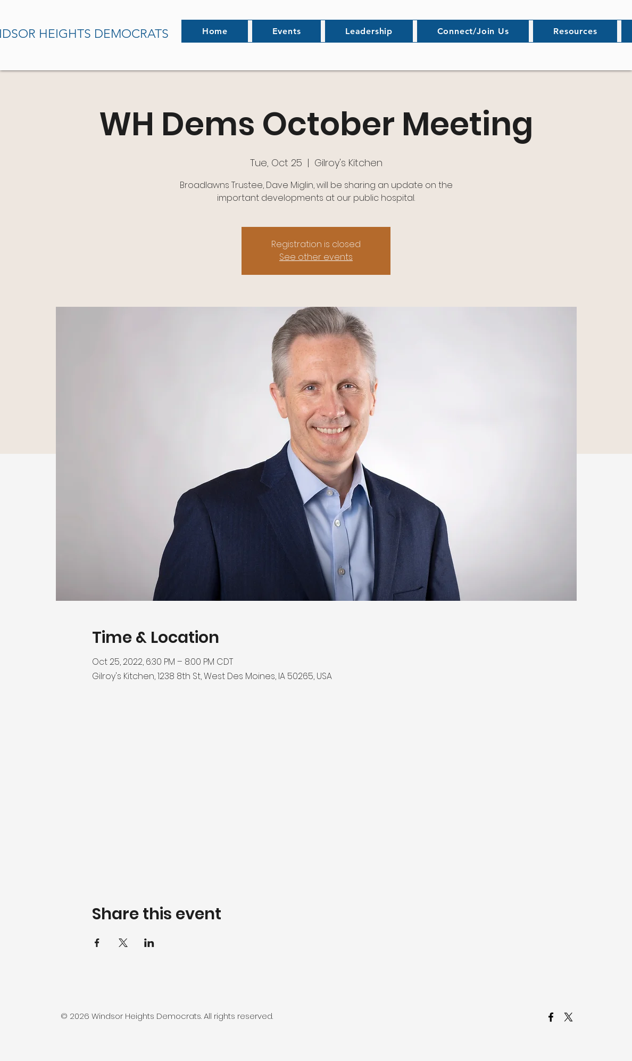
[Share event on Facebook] (97, 942)
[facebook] (551, 1017)
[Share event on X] (123, 942)
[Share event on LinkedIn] (149, 942)
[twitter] (568, 1017)
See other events (316, 257)
